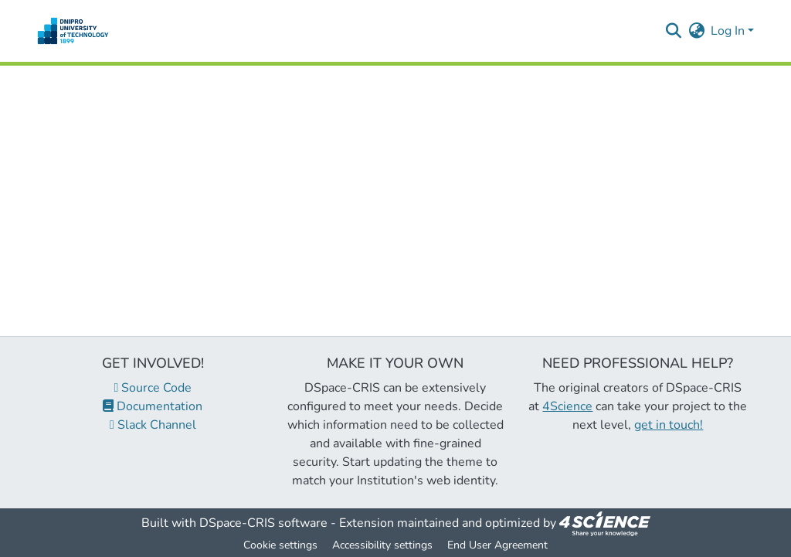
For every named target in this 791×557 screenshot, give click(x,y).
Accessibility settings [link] (382, 545)
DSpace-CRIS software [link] (263, 523)
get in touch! (668, 424)
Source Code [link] (153, 387)
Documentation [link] (152, 406)
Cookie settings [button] (280, 545)
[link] (604, 523)
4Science (567, 406)
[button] (73, 30)
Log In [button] (729, 30)
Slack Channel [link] (153, 424)
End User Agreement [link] (497, 545)
